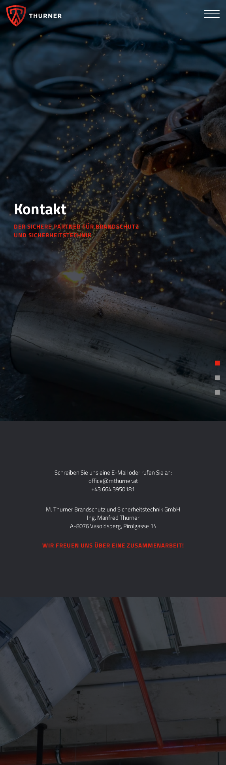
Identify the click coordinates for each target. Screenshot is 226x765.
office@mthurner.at (113, 480)
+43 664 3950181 (113, 489)
